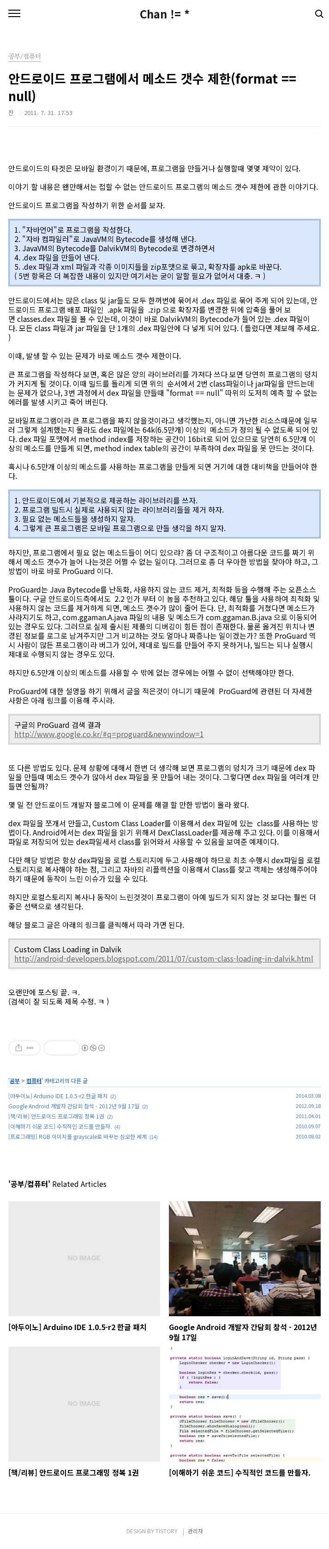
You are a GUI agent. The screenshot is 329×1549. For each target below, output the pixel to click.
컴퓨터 (34, 1080)
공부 (15, 1080)
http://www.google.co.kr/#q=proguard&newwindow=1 (109, 733)
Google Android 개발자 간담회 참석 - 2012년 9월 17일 (73, 1106)
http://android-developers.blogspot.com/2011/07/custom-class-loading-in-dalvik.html (163, 958)
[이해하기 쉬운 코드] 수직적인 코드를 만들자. (60, 1126)
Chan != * (165, 14)
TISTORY (167, 1531)
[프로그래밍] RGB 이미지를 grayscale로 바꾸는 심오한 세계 (77, 1136)
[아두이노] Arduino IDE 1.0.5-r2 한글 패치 (58, 1096)
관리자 (195, 1531)
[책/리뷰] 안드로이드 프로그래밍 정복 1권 (56, 1116)
